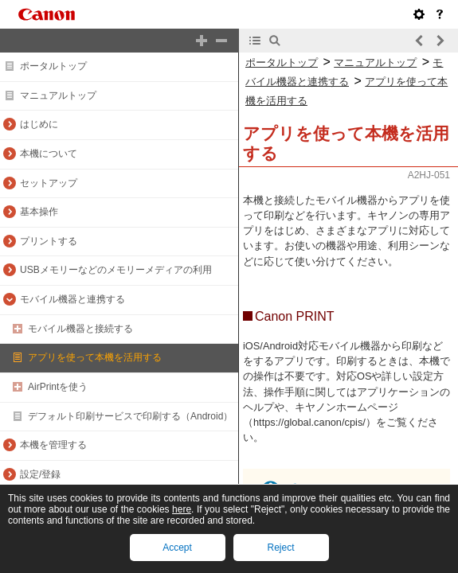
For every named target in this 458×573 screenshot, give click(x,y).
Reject (280, 547)
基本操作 (39, 211)
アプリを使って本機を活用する (95, 357)
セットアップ (48, 183)
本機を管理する (53, 444)
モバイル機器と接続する (80, 328)
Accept (177, 547)
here (181, 509)
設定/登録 (40, 474)
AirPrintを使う (58, 386)
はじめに (39, 124)
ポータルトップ (53, 66)
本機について (48, 153)
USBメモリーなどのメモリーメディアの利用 (116, 269)
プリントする (48, 241)
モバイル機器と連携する (72, 299)
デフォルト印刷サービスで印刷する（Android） (130, 416)
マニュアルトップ (58, 95)
